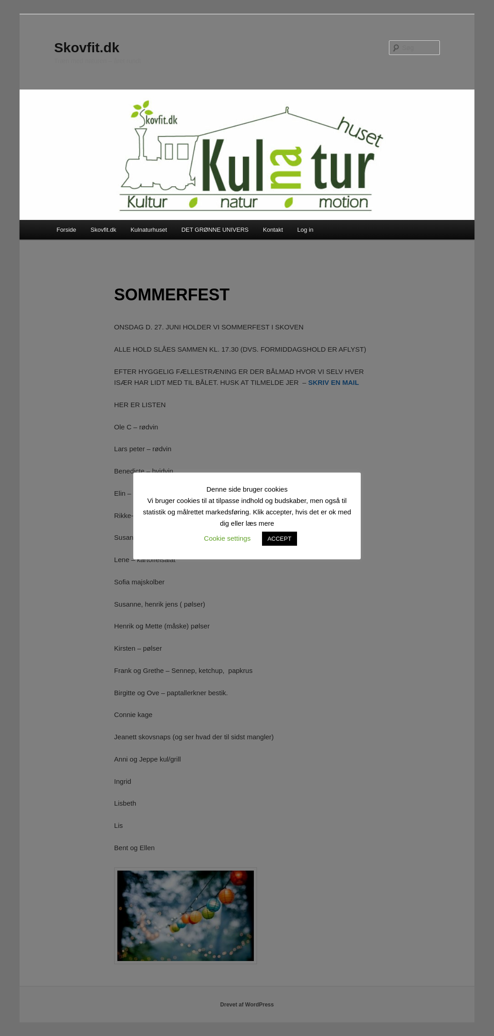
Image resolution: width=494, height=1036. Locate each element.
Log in (305, 229)
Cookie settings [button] (227, 538)
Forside (66, 229)
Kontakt (273, 229)
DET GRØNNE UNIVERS (215, 229)
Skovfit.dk (86, 47)
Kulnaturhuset (149, 229)
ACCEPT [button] (279, 538)
